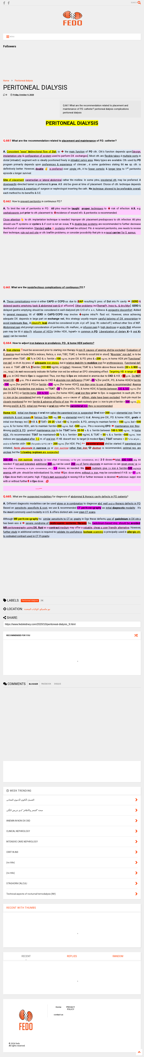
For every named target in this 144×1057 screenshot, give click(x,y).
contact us (58, 1015)
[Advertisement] (72, 260)
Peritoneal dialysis (24, 80)
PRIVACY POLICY (70, 1008)
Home (6, 80)
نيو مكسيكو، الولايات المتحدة (37, 609)
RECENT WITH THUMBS (21, 907)
